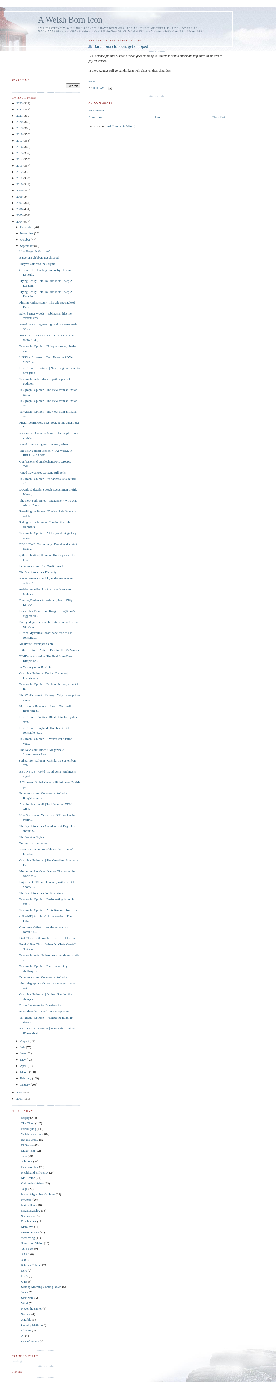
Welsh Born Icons (32, 1134)
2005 (19, 215)
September (27, 246)
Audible (26, 1319)
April (24, 1066)
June (23, 1053)
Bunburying (28, 1129)
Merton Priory (30, 1232)
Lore (24, 1270)
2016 (19, 147)
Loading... (18, 1361)
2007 (19, 203)
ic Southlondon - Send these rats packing (44, 1011)
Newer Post (95, 117)
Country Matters (31, 1325)
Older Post (218, 117)
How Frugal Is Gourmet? (34, 251)
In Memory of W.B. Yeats (35, 667)
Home (157, 117)
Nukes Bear (28, 1205)
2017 (19, 140)
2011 (19, 178)
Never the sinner (31, 1308)
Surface (26, 1314)
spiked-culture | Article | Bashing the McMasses (49, 650)
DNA (24, 1276)
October (25, 239)
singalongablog (30, 1210)
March (24, 1072)
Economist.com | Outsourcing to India (43, 977)
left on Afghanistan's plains (38, 1194)
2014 (19, 159)
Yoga (24, 1189)
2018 (19, 134)
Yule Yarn (27, 1248)
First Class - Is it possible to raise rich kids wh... (49, 938)
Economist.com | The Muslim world (41, 566)
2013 (19, 165)
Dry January (28, 1221)
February (26, 1078)
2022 (19, 109)
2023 (19, 103)
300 (23, 1259)
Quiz (24, 1281)
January (25, 1084)
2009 (19, 190)
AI (22, 1336)
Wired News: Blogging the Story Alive (43, 444)
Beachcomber (29, 1167)
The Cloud (27, 1123)
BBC (91, 80)
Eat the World (29, 1139)
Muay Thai (28, 1150)
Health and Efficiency (34, 1172)
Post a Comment (96, 110)
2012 (19, 171)
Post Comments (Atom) (120, 126)
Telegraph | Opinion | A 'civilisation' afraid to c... (49, 910)
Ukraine (26, 1330)
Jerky (24, 1292)
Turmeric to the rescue (33, 843)
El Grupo (27, 1145)
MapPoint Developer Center (36, 644)
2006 (19, 209)
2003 (19, 1092)
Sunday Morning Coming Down (41, 1287)
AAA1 (25, 1254)
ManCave (27, 1227)
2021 (19, 115)
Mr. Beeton (28, 1178)
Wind (24, 1303)
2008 (19, 196)
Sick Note (27, 1298)
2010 (19, 184)
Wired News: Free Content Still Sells (42, 472)
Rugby (25, 1118)
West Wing (28, 1238)
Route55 (26, 1199)
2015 (19, 153)
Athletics (26, 1161)
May (23, 1059)
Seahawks (27, 1216)
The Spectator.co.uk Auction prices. (41, 893)
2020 (19, 122)
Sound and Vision (32, 1243)
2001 (19, 1098)
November (27, 233)
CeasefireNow (30, 1341)
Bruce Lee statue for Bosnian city (40, 1005)
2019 (19, 128)
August (25, 1041)
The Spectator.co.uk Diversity (37, 572)
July (23, 1047)
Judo (24, 1156)
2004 (19, 221)
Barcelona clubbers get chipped (120, 46)
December (27, 227)
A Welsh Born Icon (70, 19)
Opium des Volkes (32, 1183)
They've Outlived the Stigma (37, 264)
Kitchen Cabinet (31, 1265)
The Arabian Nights (31, 837)
